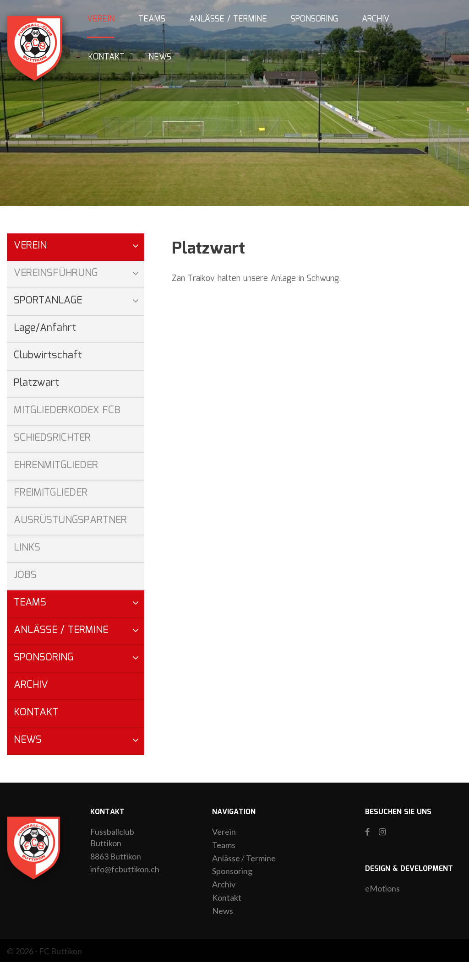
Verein (101, 19)
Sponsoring (314, 19)
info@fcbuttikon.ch (124, 869)
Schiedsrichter (52, 438)
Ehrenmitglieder (56, 465)
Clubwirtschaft (48, 355)
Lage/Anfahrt (45, 328)
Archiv (375, 19)
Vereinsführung (56, 273)
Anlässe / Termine (228, 19)
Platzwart (36, 383)
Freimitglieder (50, 493)
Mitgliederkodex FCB (67, 410)
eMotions (382, 888)
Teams (151, 19)
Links (27, 548)
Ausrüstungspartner (70, 520)
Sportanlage (48, 300)
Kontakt (106, 57)
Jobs (25, 575)
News (159, 57)
